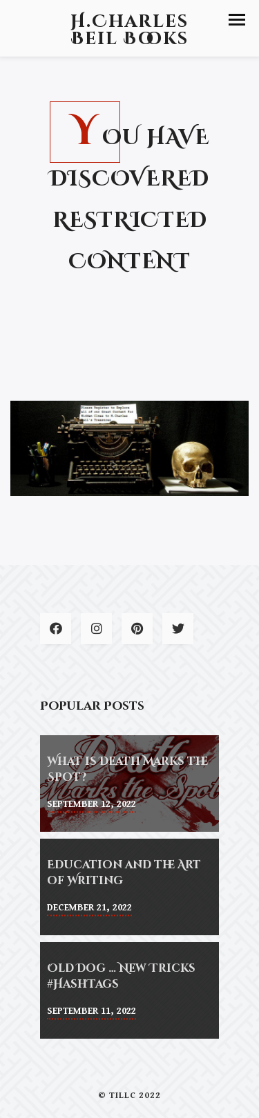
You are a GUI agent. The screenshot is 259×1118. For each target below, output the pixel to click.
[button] (237, 19)
